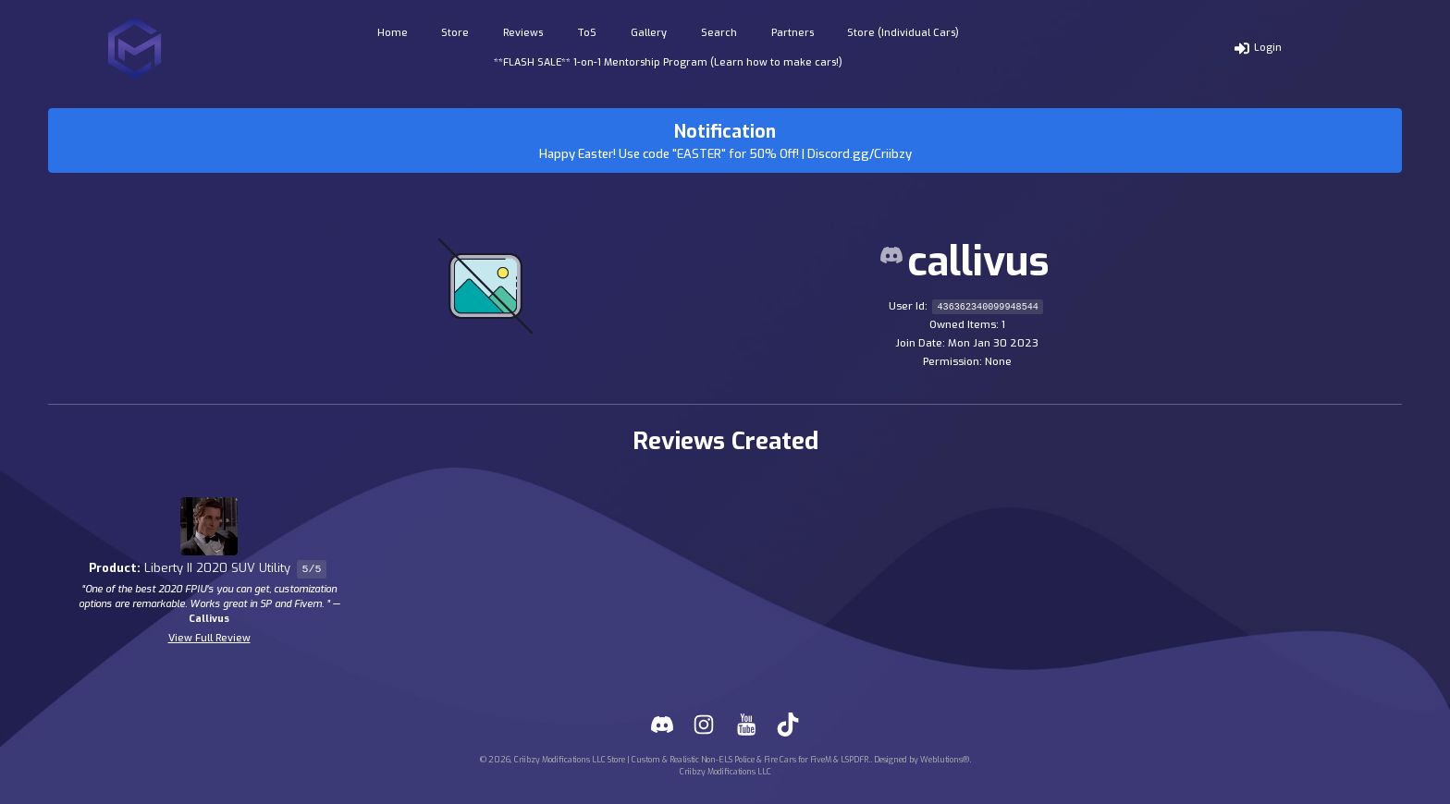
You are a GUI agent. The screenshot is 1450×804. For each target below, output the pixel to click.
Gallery (649, 33)
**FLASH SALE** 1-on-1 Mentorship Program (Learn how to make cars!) (668, 62)
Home (392, 33)
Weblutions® (944, 759)
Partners (792, 33)
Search (719, 33)
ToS (586, 33)
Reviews (523, 33)
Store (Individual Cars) (903, 33)
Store (455, 33)
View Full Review (209, 638)
